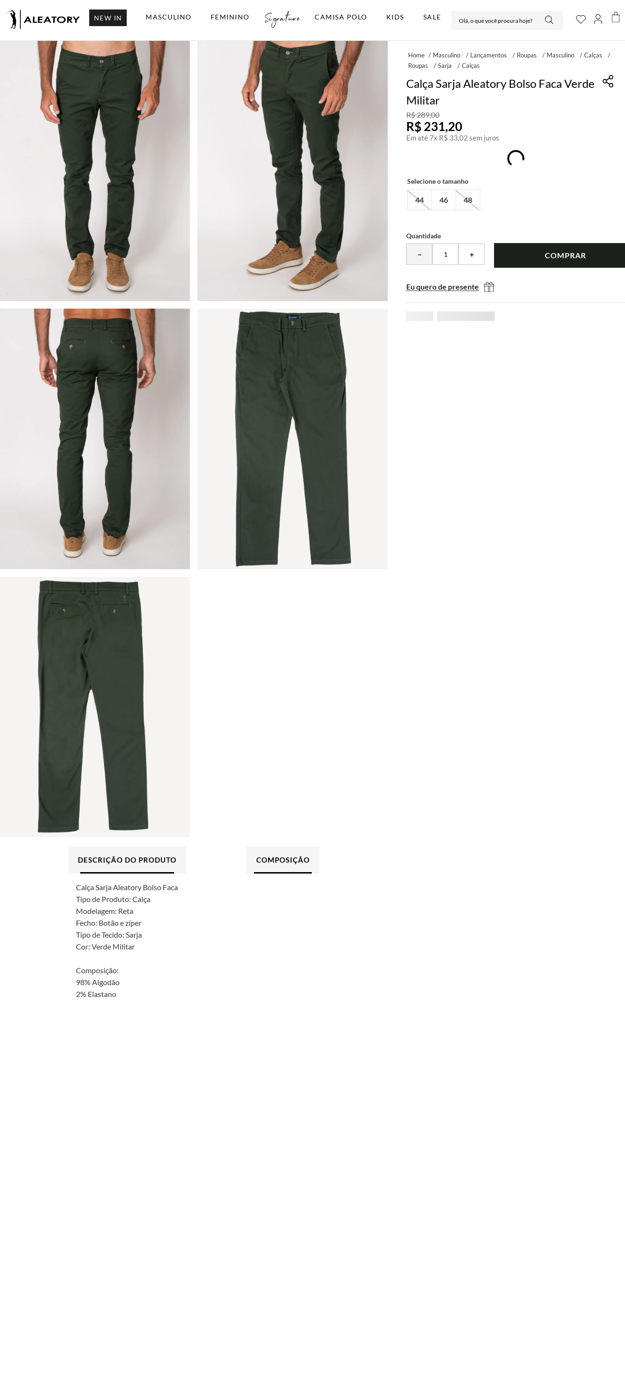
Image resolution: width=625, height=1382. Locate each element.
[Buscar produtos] (550, 20)
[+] (471, 254)
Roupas (527, 55)
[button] (419, 199)
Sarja (445, 65)
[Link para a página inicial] (416, 54)
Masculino (446, 55)
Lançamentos (488, 55)
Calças (593, 55)
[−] (419, 254)
